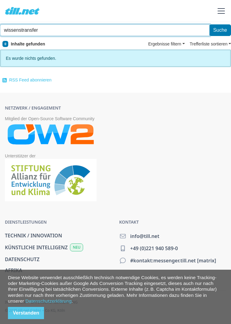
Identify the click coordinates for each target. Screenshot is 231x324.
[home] (22, 11)
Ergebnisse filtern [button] (164, 43)
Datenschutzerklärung (48, 301)
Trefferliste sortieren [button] (209, 43)
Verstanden (26, 312)
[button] (220, 11)
